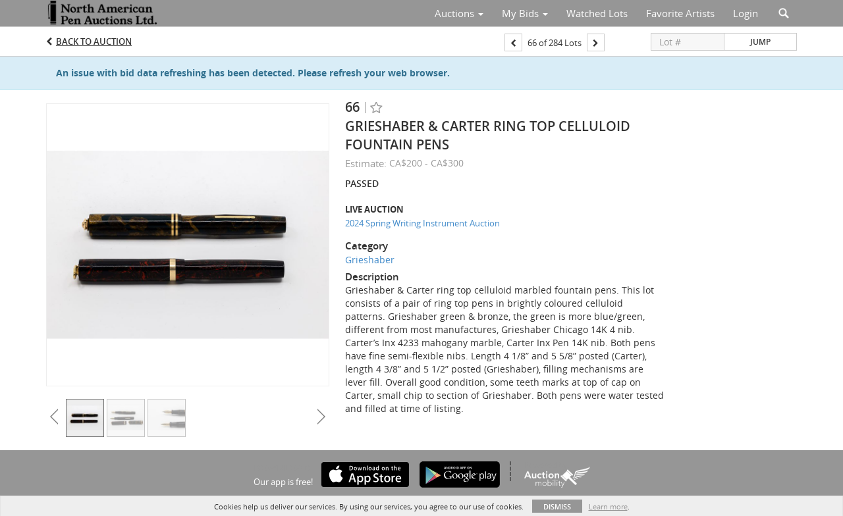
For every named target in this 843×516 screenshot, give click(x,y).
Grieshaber (369, 259)
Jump (760, 41)
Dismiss (557, 506)
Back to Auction (94, 41)
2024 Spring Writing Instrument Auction (422, 223)
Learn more (608, 506)
